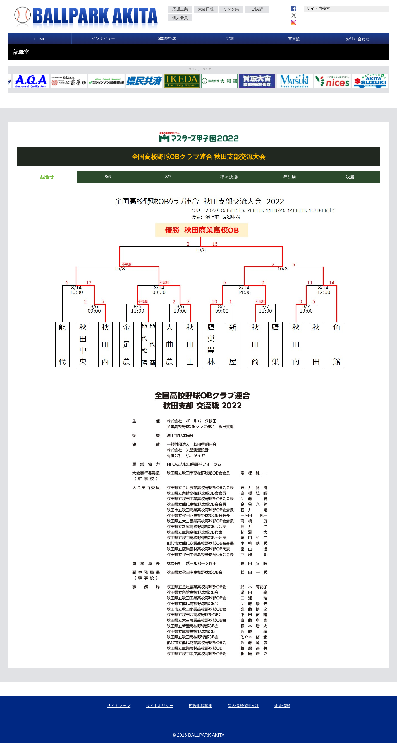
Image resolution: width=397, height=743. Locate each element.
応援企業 (180, 9)
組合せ (47, 177)
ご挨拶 (257, 9)
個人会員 (180, 17)
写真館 (294, 39)
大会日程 (206, 9)
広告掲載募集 (200, 705)
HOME (40, 39)
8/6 (107, 177)
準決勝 (289, 177)
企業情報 (282, 705)
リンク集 (231, 9)
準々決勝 (229, 177)
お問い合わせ (357, 39)
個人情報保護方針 (243, 705)
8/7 (168, 177)
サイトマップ (118, 705)
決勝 (350, 177)
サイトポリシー (159, 705)
